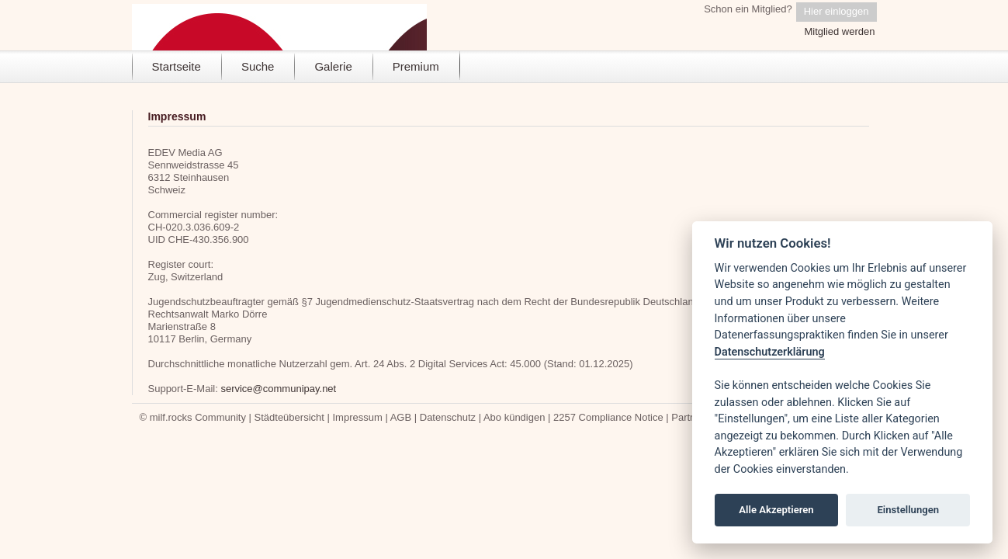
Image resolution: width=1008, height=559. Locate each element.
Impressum (357, 417)
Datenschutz (448, 417)
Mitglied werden (839, 31)
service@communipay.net (278, 388)
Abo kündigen (514, 417)
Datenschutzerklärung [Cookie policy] (770, 352)
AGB (400, 417)
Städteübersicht (289, 417)
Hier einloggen (836, 11)
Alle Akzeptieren (776, 510)
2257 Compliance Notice (608, 417)
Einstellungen (908, 510)
